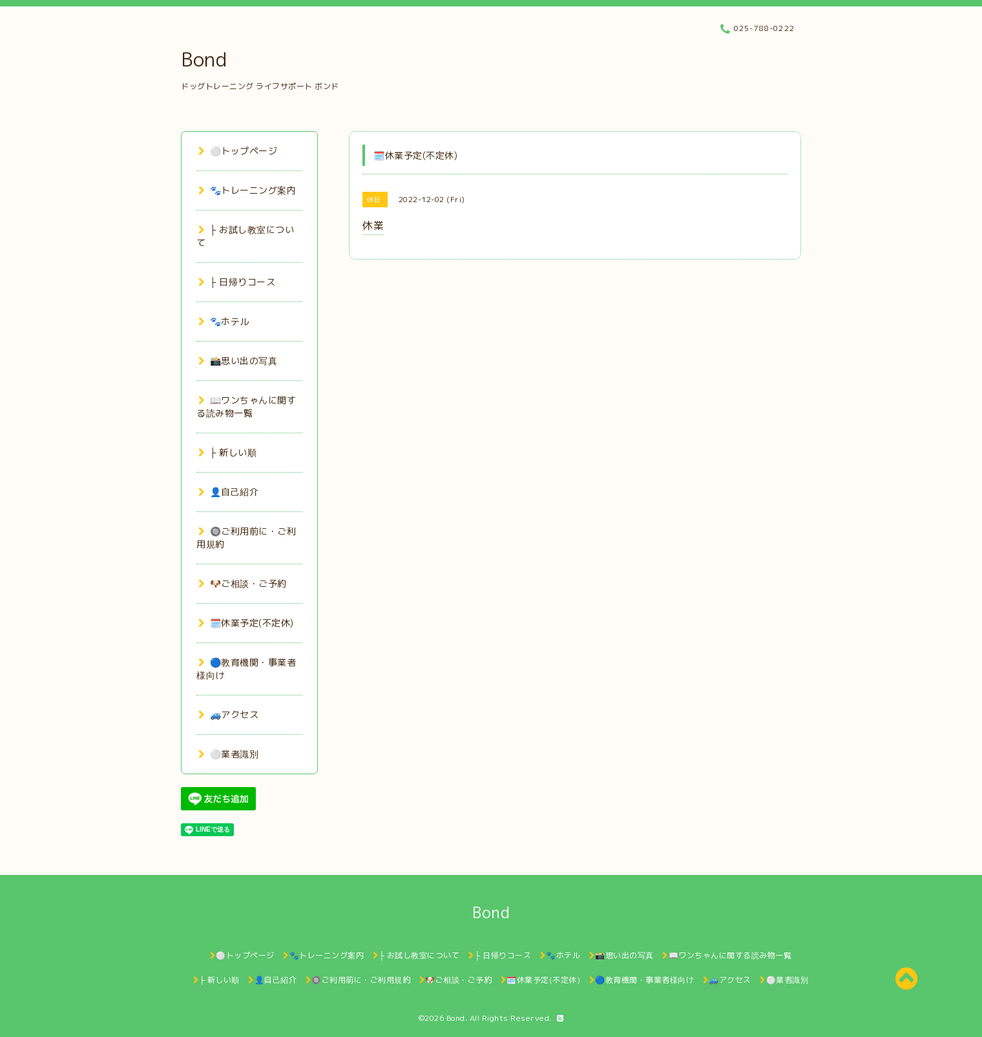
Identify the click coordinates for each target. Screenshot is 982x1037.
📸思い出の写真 (237, 360)
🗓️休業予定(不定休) (246, 623)
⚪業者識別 (228, 754)
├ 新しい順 (227, 452)
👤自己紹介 (228, 492)
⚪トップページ (237, 151)
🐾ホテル (223, 321)
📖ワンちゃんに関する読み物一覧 (246, 406)
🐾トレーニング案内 (247, 190)
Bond (204, 59)
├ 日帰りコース (236, 282)
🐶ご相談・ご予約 (242, 583)
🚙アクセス (228, 714)
